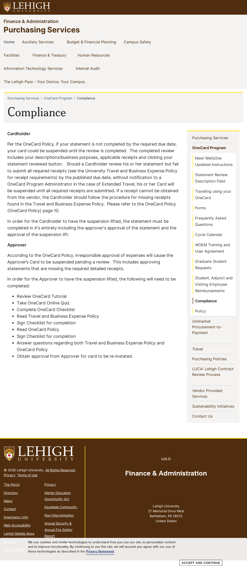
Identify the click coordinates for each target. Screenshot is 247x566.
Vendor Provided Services (208, 393)
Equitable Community (60, 512)
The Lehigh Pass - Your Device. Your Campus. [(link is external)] (48, 81)
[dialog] (123, 552)
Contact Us (210, 421)
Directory (11, 498)
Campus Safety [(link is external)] (141, 42)
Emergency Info (16, 523)
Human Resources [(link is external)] (97, 55)
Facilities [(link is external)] (15, 55)
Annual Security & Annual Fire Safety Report (58, 535)
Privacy (9, 480)
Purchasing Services (42, 29)
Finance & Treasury (50, 55)
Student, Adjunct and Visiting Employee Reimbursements (214, 284)
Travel (199, 349)
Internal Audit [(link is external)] (91, 68)
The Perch (12, 490)
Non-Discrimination (59, 521)
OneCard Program (58, 98)
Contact (10, 514)
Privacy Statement (100, 551)
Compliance (206, 300)
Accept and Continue (201, 563)
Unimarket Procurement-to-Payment (208, 327)
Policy (200, 311)
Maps (8, 506)
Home (10, 42)
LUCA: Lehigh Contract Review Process (214, 371)
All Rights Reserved (60, 475)
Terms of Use (27, 480)
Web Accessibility (17, 531)
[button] (238, 7)
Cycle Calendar (208, 234)
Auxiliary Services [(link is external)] (41, 42)
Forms (200, 207)
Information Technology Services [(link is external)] (37, 68)
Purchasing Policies (214, 358)
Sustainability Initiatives (209, 409)
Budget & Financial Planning (92, 42)
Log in (166, 464)
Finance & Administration (31, 21)
